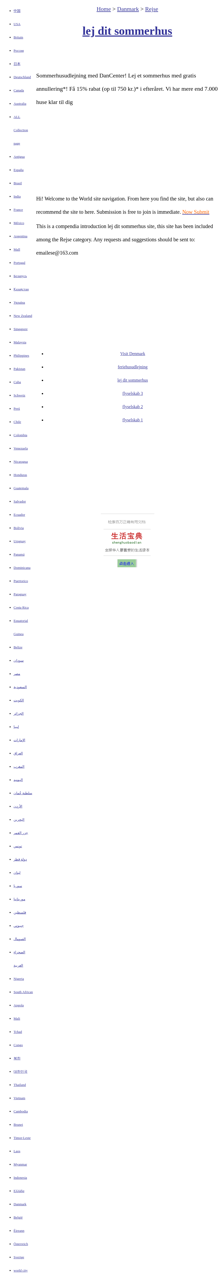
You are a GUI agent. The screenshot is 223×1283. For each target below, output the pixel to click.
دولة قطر (20, 859)
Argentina (20, 236)
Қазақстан (21, 289)
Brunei (18, 1125)
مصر (17, 674)
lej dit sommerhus (127, 30)
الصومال (20, 939)
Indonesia (20, 1178)
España (19, 170)
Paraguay (20, 594)
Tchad (18, 1032)
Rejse (151, 9)
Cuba (17, 382)
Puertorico (21, 581)
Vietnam (19, 1098)
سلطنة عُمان (23, 793)
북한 (17, 1058)
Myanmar (20, 1164)
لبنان (17, 873)
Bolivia (19, 528)
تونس (18, 846)
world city (21, 1270)
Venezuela (21, 448)
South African (23, 992)
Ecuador (19, 515)
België (18, 1217)
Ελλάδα (19, 1191)
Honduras (20, 475)
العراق (18, 753)
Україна (19, 302)
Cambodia (21, 1111)
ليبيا (16, 727)
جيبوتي (19, 926)
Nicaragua (21, 462)
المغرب (19, 767)
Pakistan (19, 369)
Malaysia (20, 342)
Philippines (21, 355)
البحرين (19, 820)
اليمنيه (18, 780)
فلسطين (20, 912)
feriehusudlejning (133, 367)
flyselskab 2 (132, 406)
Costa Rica (21, 607)
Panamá (19, 554)
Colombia (20, 435)
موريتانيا (19, 899)
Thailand (20, 1085)
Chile (17, 422)
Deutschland (22, 77)
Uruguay (20, 541)
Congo (18, 1045)
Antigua (19, 157)
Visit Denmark (132, 353)
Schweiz (19, 395)
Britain (18, 37)
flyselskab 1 (132, 420)
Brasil (18, 183)
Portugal (19, 263)
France (18, 210)
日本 (17, 64)
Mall (17, 249)
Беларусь (20, 276)
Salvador (20, 501)
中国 (17, 11)
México (19, 223)
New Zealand (23, 316)
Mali (17, 1018)
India (17, 196)
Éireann (19, 1231)
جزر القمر (21, 833)
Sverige (19, 1257)
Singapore (21, 329)
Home (104, 9)
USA (17, 24)
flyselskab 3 (132, 393)
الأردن (18, 806)
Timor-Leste (22, 1138)
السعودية (20, 687)
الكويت (19, 700)
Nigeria (19, 979)
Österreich (21, 1244)
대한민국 (20, 1071)
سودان (19, 660)
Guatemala (21, 488)
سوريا (18, 886)
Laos (17, 1151)
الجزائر (19, 713)
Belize (18, 647)
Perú (17, 409)
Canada (19, 90)
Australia (20, 104)
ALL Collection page (21, 130)
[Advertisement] (127, 55)
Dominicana (22, 568)
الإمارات (19, 740)
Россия (19, 51)
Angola (19, 1005)
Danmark (20, 1204)
